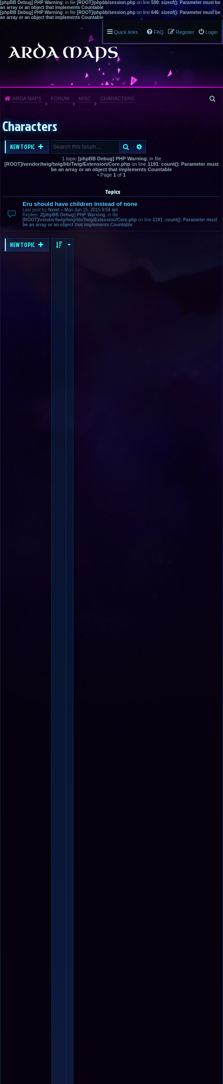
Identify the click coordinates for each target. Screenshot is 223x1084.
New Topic (23, 147)
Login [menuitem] (211, 32)
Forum (60, 98)
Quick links (126, 32)
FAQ (159, 32)
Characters (117, 98)
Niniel (53, 209)
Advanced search (139, 147)
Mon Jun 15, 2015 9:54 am (91, 209)
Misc (84, 98)
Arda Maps (27, 98)
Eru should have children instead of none (80, 204)
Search (126, 147)
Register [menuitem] (185, 32)
